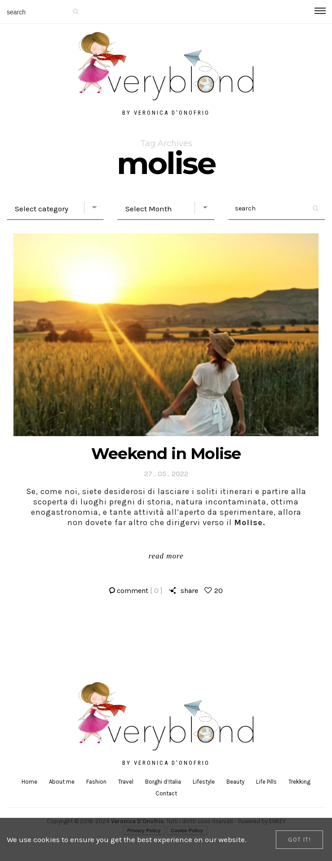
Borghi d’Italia (163, 781)
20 (218, 590)
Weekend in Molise (166, 453)
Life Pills (266, 781)
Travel (125, 781)
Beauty (235, 781)
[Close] (299, 839)
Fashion (96, 781)
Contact (166, 793)
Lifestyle (204, 781)
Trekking (299, 781)
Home (29, 781)
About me (62, 781)
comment (140, 590)
